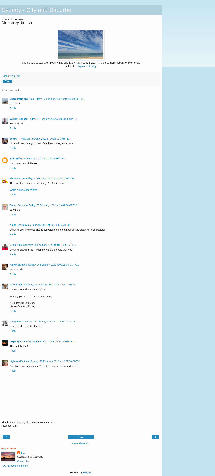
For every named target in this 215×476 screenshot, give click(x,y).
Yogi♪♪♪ (14, 138)
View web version (80, 443)
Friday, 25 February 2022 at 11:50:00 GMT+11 (41, 158)
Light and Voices (19, 361)
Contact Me (23, 461)
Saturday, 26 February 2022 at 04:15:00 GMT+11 (49, 284)
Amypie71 (15, 321)
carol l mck (16, 284)
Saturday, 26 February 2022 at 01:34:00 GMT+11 (49, 245)
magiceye (15, 341)
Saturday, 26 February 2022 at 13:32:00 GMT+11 (48, 341)
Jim (23, 453)
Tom (12, 158)
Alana (13, 225)
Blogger (87, 472)
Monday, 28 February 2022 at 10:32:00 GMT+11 (56, 361)
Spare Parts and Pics (22, 99)
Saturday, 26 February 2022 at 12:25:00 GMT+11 (48, 321)
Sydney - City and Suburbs (36, 10)
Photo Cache (17, 178)
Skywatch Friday (86, 66)
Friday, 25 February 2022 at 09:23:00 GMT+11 (45, 138)
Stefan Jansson (19, 205)
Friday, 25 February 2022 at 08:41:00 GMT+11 (54, 119)
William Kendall (19, 119)
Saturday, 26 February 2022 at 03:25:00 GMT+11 (52, 264)
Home (81, 437)
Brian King (16, 245)
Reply (13, 108)
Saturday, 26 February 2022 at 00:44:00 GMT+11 (43, 225)
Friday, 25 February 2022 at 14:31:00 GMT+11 (51, 178)
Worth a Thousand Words (23, 190)
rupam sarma (17, 264)
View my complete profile (14, 465)
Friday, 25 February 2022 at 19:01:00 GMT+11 (54, 205)
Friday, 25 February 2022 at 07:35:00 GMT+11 (60, 99)
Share (7, 81)
